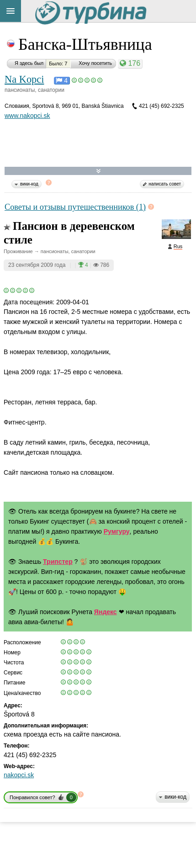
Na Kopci (24, 79)
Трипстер (58, 561)
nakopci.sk (19, 775)
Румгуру (117, 531)
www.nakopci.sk (27, 115)
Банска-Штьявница (85, 44)
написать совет (164, 183)
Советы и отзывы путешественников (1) (75, 207)
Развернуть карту (98, 171)
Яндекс (105, 611)
